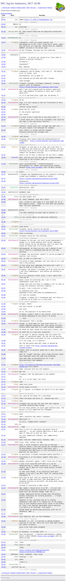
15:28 (2, 97)
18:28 (3, 181)
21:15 (3, 429)
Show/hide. (34, 22)
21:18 (3, 454)
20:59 (3, 297)
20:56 (3, 275)
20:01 (3, 233)
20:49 (3, 240)
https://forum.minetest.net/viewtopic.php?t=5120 (38, 87)
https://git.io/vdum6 (46, 536)
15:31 (3, 102)
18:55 (3, 187)
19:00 (3, 197)
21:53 (3, 521)
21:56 (3, 527)
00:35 (3, 24)
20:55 (3, 269)
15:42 (3, 126)
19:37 (2, 224)
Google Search (42, 7)
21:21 (3, 485)
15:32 (3, 109)
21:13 (2, 411)
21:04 (3, 304)
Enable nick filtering (6, 13)
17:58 (3, 164)
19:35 (2, 219)
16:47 (3, 155)
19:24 (3, 217)
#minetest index (21, 7)
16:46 (3, 147)
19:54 (3, 226)
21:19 (3, 464)
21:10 (3, 365)
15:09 (3, 57)
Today (28, 7)
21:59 (2, 529)
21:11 (3, 371)
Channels (13, 7)
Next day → (34, 7)
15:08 (3, 55)
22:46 (3, 534)
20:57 (3, 284)
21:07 (3, 343)
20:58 (3, 291)
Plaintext (49, 7)
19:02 (3, 202)
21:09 (2, 362)
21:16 (3, 442)
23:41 (3, 542)
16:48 (3, 157)
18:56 (2, 190)
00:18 (3, 19)
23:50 (3, 567)
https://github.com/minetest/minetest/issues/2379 (39, 183)
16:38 (2, 145)
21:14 (3, 424)
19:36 (3, 222)
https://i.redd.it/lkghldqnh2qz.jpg (38, 20)
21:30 (3, 516)
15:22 (3, 78)
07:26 (3, 31)
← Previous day (5, 7)
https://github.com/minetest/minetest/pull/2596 (38, 179)
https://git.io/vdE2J (34, 167)
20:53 (3, 248)
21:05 (3, 323)
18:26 (3, 172)
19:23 (2, 215)
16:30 (3, 136)
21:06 (3, 329)
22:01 (3, 532)
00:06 (2, 17)
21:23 (3, 500)
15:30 (3, 100)
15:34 (3, 117)
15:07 (3, 50)
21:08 (3, 354)
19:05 (3, 210)
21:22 (3, 494)
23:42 (3, 562)
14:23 (3, 38)
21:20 (3, 477)
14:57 (3, 42)
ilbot (8, 577)
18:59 (3, 192)
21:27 (3, 514)
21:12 (2, 393)
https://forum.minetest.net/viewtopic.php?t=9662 (38, 231)
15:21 (3, 71)
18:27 (3, 174)
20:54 (3, 254)
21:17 (3, 445)
